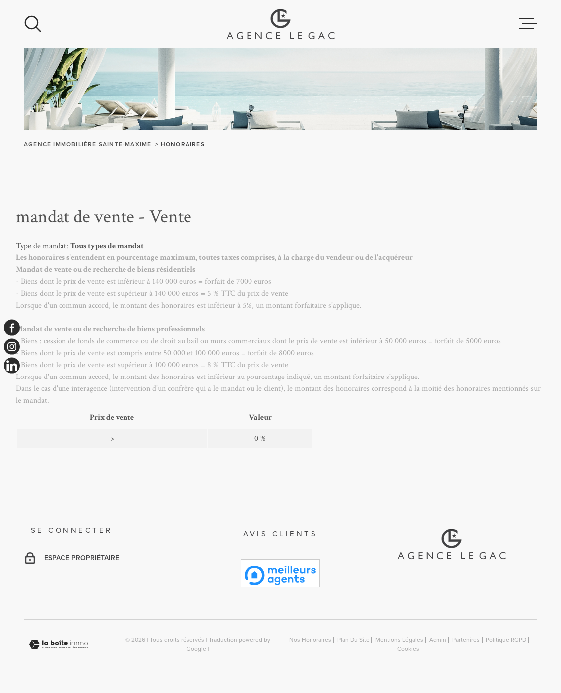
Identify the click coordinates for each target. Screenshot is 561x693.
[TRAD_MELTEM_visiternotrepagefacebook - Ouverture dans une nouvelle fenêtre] (12, 327)
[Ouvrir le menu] (528, 24)
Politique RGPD (506, 639)
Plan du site (353, 639)
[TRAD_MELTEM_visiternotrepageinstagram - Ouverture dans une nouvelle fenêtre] (12, 347)
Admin (437, 639)
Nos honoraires (310, 639)
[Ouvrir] (33, 24)
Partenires (466, 639)
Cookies (408, 649)
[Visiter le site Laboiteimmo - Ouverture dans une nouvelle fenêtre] (58, 644)
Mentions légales (399, 639)
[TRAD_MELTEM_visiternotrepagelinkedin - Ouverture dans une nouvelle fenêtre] (12, 366)
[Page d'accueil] (280, 24)
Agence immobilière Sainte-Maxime (87, 144)
